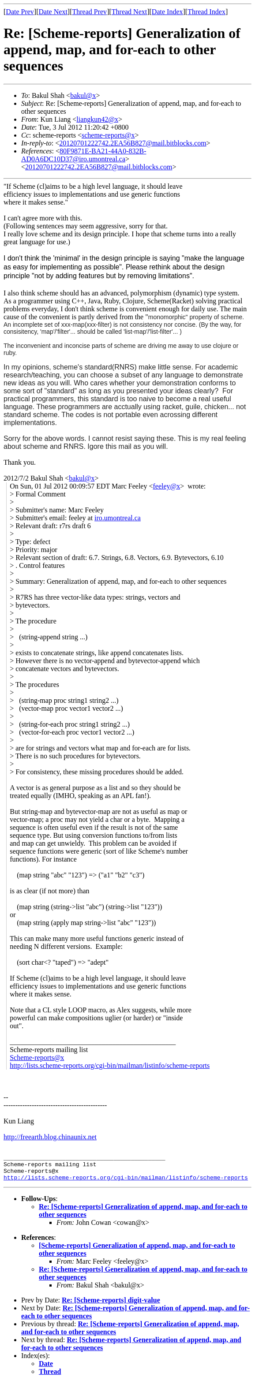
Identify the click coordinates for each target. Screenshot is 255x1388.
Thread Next (129, 11)
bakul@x (83, 95)
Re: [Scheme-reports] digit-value (111, 1305)
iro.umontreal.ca (117, 518)
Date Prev (20, 11)
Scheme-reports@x (37, 1057)
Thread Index (206, 11)
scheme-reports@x (108, 135)
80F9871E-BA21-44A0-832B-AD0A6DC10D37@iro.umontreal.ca (83, 155)
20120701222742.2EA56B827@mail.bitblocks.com (132, 143)
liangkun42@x (97, 119)
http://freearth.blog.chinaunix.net (50, 1137)
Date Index (167, 11)
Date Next (53, 11)
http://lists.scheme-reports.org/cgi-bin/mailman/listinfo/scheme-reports (110, 1065)
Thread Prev (89, 11)
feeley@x (166, 486)
